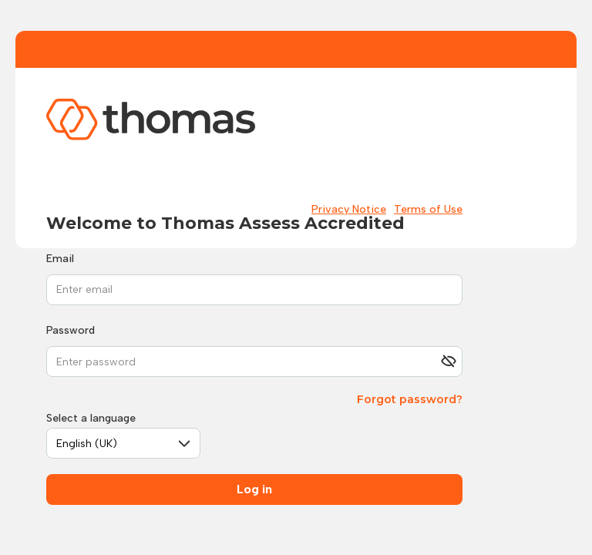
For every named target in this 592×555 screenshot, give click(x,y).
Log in (254, 489)
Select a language (91, 418)
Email (60, 258)
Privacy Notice (348, 209)
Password (70, 330)
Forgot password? (409, 399)
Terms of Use (428, 209)
